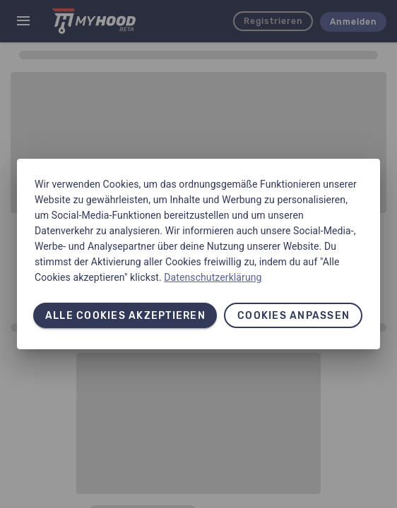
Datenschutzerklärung (212, 277)
